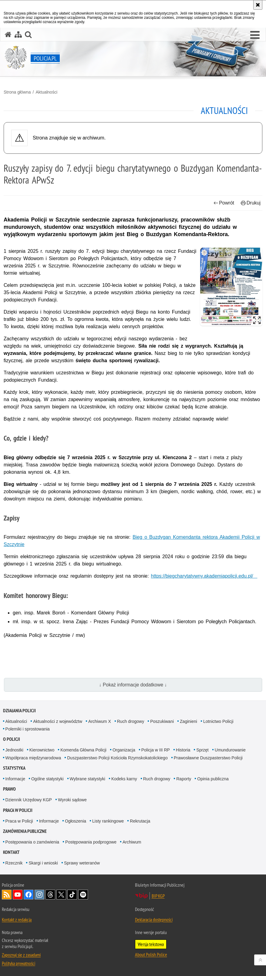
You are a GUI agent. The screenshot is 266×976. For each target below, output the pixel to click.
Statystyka (14, 768)
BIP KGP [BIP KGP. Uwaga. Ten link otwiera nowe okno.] (158, 896)
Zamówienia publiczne (25, 831)
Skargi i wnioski (43, 863)
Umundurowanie (230, 749)
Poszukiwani (162, 721)
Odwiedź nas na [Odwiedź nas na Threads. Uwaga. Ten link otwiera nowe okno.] (50, 894)
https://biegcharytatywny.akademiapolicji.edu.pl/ (204, 576)
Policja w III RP (155, 749)
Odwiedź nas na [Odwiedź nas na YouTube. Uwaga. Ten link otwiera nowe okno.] (17, 894)
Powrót (224, 202)
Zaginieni (188, 721)
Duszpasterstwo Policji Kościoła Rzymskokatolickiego (117, 757)
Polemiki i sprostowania (27, 729)
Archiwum (132, 842)
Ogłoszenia (75, 821)
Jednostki (14, 749)
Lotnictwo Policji (218, 721)
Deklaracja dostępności (154, 919)
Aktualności (46, 92)
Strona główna (17, 92)
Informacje (15, 778)
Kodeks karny (124, 778)
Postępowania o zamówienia (32, 842)
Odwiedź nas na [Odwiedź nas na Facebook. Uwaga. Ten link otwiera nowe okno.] (28, 894)
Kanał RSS (7, 894)
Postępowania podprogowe (90, 842)
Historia (183, 749)
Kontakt (11, 852)
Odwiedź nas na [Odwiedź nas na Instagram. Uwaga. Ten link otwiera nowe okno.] (39, 894)
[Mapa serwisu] (18, 34)
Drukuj (251, 202)
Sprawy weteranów (82, 863)
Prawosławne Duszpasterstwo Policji (208, 757)
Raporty (183, 778)
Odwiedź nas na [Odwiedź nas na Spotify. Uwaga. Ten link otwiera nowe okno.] (83, 894)
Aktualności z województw (57, 721)
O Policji (11, 739)
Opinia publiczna (213, 778)
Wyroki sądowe (72, 799)
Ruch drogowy (130, 721)
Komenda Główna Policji (83, 749)
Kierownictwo (41, 749)
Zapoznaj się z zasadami (21, 955)
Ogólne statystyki (47, 778)
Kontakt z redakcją (17, 919)
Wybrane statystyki (87, 778)
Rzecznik (14, 863)
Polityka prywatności (18, 963)
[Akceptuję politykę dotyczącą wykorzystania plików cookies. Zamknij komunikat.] (257, 5)
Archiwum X (99, 721)
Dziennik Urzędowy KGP (28, 799)
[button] (255, 35)
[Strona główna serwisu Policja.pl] (8, 34)
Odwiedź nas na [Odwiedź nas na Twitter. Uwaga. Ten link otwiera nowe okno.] (61, 894)
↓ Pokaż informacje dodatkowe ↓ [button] (133, 684)
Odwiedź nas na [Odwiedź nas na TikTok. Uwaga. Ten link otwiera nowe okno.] (72, 894)
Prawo (9, 789)
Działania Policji (19, 710)
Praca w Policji (17, 810)
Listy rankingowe (108, 821)
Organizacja (124, 749)
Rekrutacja (140, 821)
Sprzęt (202, 749)
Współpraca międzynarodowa (33, 757)
